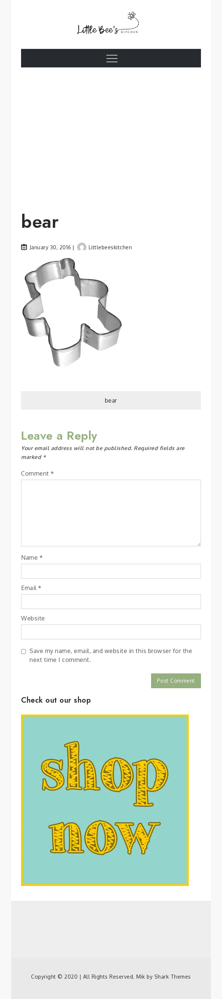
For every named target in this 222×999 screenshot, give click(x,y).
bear (111, 400)
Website (33, 618)
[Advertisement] (111, 134)
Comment (37, 473)
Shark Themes (172, 976)
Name (32, 557)
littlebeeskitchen (104, 247)
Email (31, 588)
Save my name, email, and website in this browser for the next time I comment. (111, 655)
